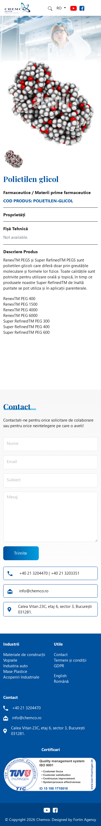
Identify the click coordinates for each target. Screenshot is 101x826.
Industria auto (15, 665)
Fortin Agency (84, 819)
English (60, 675)
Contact (61, 654)
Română (61, 681)
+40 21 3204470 (26, 707)
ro (60, 7)
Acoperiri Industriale (21, 677)
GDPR (59, 665)
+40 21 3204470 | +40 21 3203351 (43, 573)
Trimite (20, 553)
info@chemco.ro (28, 591)
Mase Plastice (15, 671)
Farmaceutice (17, 192)
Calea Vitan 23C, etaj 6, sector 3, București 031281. (50, 609)
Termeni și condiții (70, 660)
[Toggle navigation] (93, 8)
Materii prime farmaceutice (63, 192)
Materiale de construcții (24, 654)
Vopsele (10, 660)
